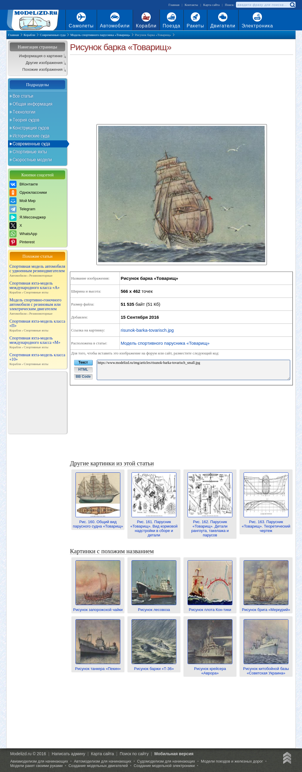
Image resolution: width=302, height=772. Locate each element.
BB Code (83, 376)
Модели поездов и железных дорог (232, 761)
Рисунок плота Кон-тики (210, 607)
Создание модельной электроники (164, 765)
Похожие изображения (42, 69)
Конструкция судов (31, 127)
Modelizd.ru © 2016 (28, 753)
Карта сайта (211, 4)
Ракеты (195, 25)
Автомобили (115, 25)
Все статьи (23, 96)
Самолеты (81, 25)
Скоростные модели (32, 159)
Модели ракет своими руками (36, 765)
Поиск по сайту (134, 753)
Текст (83, 362)
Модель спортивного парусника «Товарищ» (165, 343)
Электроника (257, 25)
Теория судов (26, 119)
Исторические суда (31, 135)
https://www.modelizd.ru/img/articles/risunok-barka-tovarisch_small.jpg (193, 370)
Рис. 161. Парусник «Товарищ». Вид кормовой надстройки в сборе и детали (154, 526)
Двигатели (222, 25)
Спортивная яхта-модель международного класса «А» (37, 288)
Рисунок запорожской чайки (98, 607)
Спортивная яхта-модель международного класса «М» (37, 342)
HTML (83, 369)
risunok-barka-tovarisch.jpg (147, 330)
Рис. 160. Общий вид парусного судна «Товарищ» (98, 521)
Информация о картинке (41, 56)
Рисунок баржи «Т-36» (154, 666)
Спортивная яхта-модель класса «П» (37, 326)
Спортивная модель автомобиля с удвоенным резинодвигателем (37, 271)
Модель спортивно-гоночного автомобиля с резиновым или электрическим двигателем (37, 307)
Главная (173, 4)
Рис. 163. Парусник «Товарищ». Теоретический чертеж (266, 524)
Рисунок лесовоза (154, 607)
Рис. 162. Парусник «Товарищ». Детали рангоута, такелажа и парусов (210, 526)
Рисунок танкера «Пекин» (98, 666)
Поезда (171, 25)
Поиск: (229, 4)
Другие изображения (44, 62)
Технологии (24, 112)
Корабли (146, 25)
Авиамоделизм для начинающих (39, 761)
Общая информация (32, 104)
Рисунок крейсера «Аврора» (210, 668)
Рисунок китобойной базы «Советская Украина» (266, 668)
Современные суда (31, 143)
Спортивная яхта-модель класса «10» (37, 359)
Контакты (191, 4)
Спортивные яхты (30, 151)
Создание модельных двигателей (98, 765)
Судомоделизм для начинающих (166, 761)
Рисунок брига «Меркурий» (266, 607)
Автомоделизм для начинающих (102, 761)
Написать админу (68, 753)
